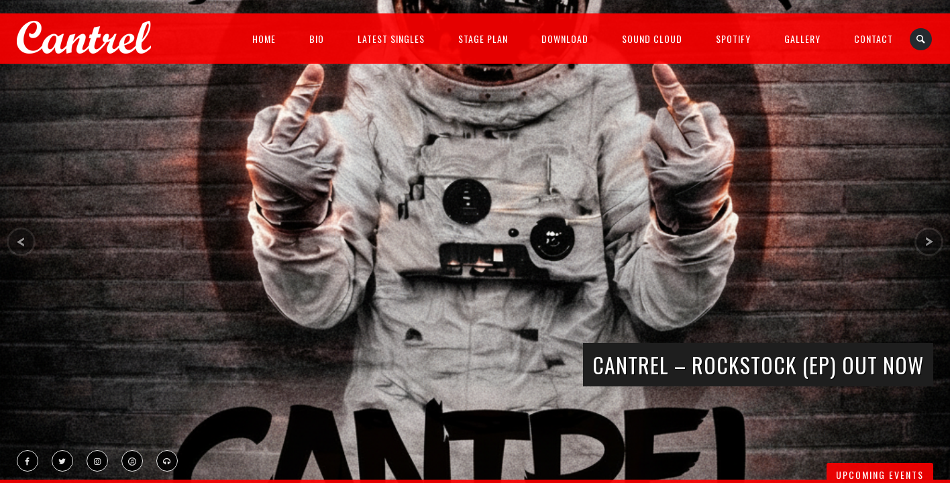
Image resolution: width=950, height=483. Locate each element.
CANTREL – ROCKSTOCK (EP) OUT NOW (758, 364)
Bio (316, 39)
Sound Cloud (652, 39)
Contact (873, 39)
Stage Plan (483, 39)
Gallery (802, 39)
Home (264, 39)
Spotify (733, 39)
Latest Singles (391, 39)
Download (564, 39)
